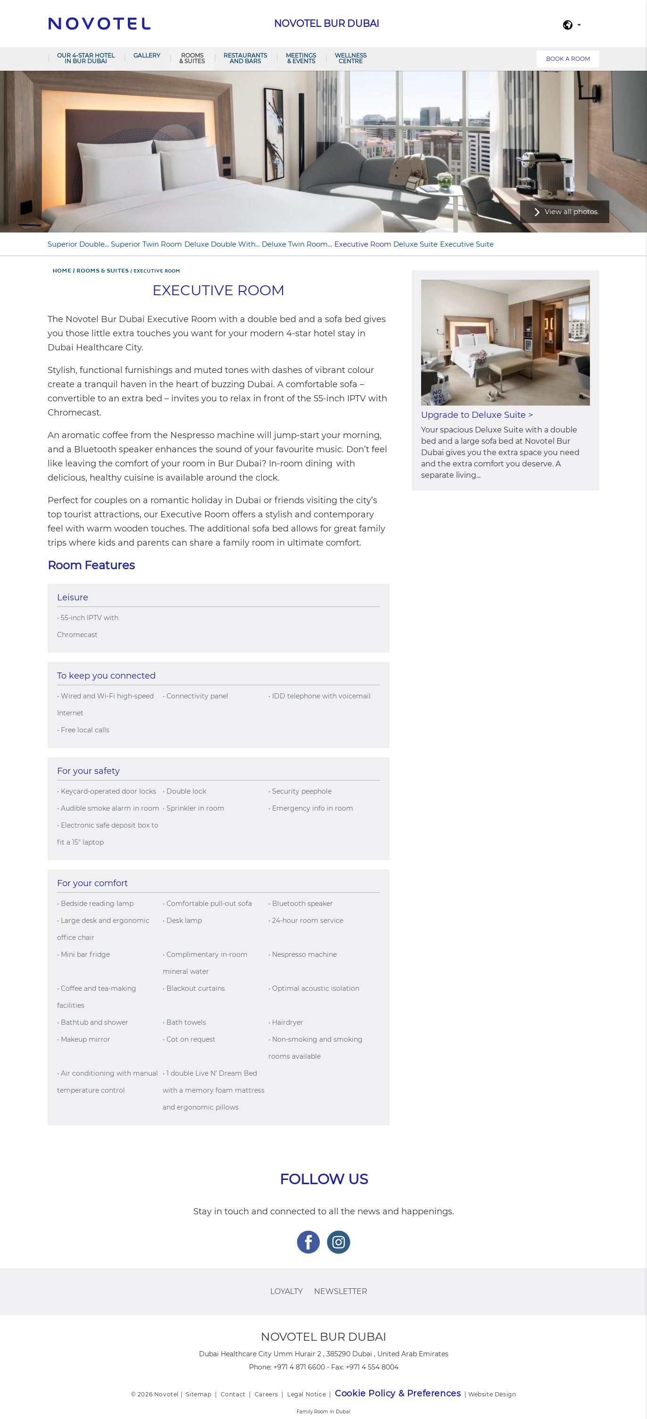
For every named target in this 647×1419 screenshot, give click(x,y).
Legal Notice (306, 1394)
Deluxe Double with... (222, 244)
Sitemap (198, 1394)
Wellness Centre (350, 58)
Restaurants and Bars (245, 58)
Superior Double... (78, 244)
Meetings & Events (301, 58)
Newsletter (340, 1291)
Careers (266, 1394)
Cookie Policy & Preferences (398, 1393)
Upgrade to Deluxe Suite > (477, 415)
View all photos (571, 211)
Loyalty (286, 1291)
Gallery (146, 55)
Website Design (492, 1394)
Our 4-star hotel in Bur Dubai (86, 58)
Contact (233, 1394)
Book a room (568, 58)
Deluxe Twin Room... (297, 244)
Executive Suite (467, 244)
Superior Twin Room (146, 244)
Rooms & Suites (192, 58)
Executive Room (362, 244)
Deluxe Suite (415, 244)
